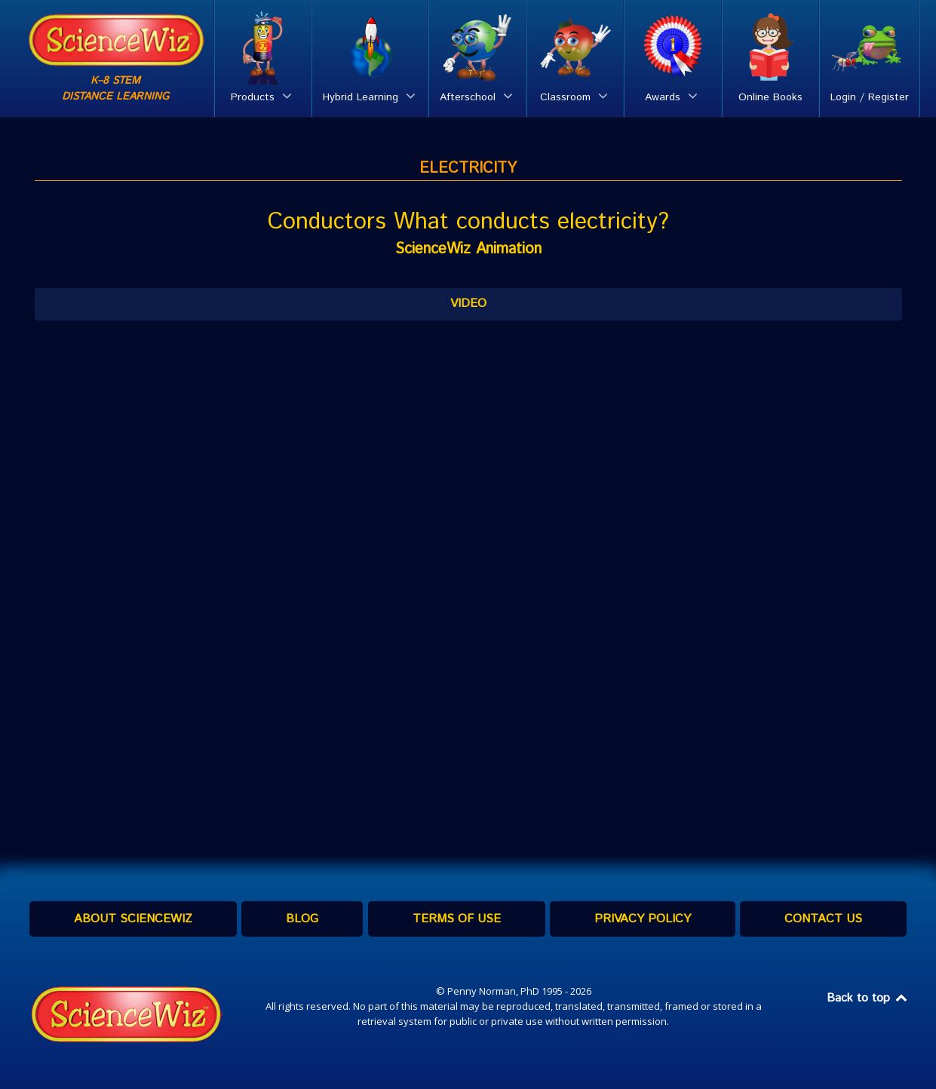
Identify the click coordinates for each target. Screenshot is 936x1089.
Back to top (868, 998)
